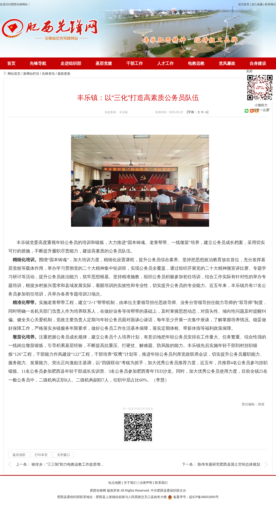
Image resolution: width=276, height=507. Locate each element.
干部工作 (134, 63)
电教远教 (196, 63)
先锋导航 (38, 63)
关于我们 (130, 482)
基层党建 (103, 63)
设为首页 (243, 4)
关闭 (249, 71)
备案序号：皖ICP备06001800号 (193, 497)
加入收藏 (257, 4)
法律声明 (145, 482)
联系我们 (270, 4)
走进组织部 (70, 63)
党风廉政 (227, 63)
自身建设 (258, 63)
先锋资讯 (48, 73)
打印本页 (41, 455)
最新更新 (64, 73)
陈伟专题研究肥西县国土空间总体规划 (229, 464)
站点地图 (114, 482)
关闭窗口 (63, 455)
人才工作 (165, 63)
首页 (11, 63)
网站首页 (14, 73)
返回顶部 (18, 455)
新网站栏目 (31, 73)
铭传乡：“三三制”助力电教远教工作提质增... (67, 464)
